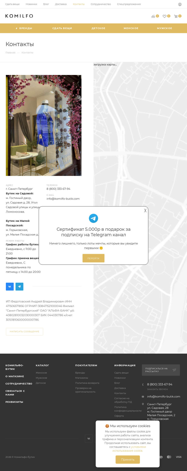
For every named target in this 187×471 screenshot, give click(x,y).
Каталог (42, 365)
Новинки (120, 377)
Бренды (80, 372)
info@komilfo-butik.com (163, 396)
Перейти (93, 258)
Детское (41, 382)
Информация (125, 365)
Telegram (19, 287)
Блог (117, 382)
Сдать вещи (121, 372)
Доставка (120, 388)
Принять (127, 459)
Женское (41, 372)
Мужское (41, 377)
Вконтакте (10, 287)
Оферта (119, 415)
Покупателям (86, 365)
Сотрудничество (18, 383)
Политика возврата (87, 382)
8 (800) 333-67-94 (159, 384)
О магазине (14, 376)
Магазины (81, 377)
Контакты (120, 393)
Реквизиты (14, 401)
